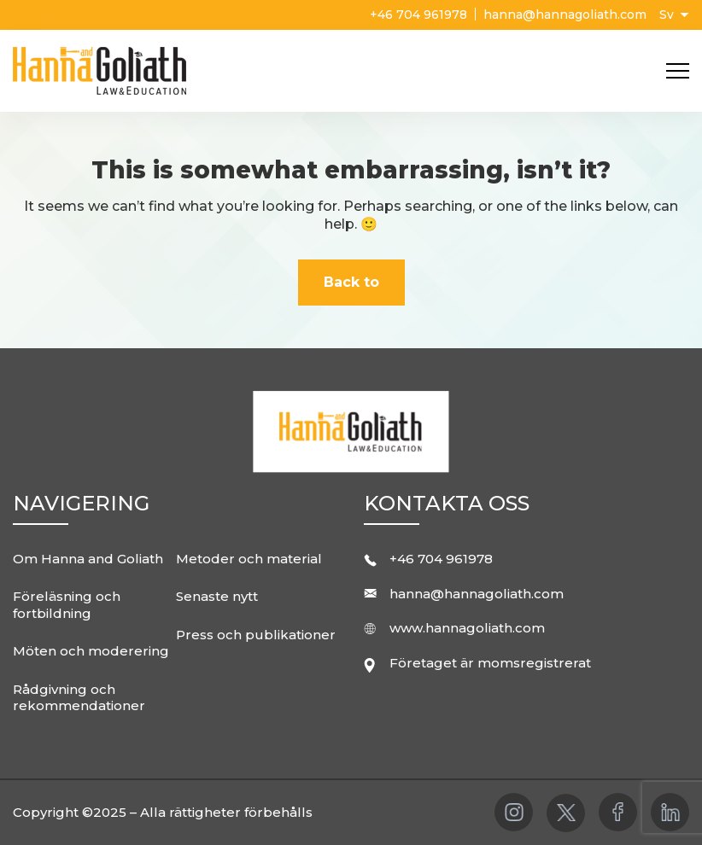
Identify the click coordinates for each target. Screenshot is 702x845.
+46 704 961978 (420, 14)
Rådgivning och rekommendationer (79, 697)
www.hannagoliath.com (467, 628)
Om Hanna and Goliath (88, 559)
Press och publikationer (256, 634)
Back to (351, 282)
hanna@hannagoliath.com (564, 14)
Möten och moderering (91, 651)
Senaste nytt (217, 596)
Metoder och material (249, 559)
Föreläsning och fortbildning (66, 604)
